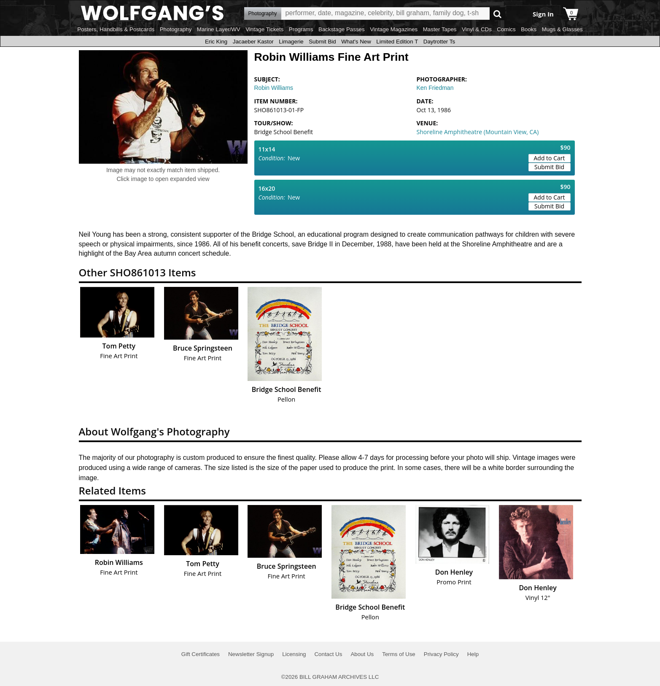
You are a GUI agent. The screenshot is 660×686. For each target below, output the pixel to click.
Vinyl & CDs (477, 29)
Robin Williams (274, 87)
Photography (176, 29)
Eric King (216, 41)
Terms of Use (398, 654)
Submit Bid (322, 41)
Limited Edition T (397, 41)
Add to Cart (549, 158)
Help (473, 654)
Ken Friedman (435, 87)
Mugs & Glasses (562, 29)
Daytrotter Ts (439, 41)
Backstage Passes (341, 29)
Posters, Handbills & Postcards (115, 29)
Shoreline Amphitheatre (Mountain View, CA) (478, 132)
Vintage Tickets (264, 29)
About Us (362, 654)
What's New (356, 41)
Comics (506, 29)
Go (497, 13)
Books (528, 29)
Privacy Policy (441, 654)
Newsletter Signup (251, 654)
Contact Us (328, 654)
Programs (301, 29)
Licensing (294, 654)
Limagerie (291, 41)
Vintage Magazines (394, 29)
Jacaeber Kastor (253, 41)
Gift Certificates (200, 654)
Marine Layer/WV (218, 29)
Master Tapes (440, 29)
